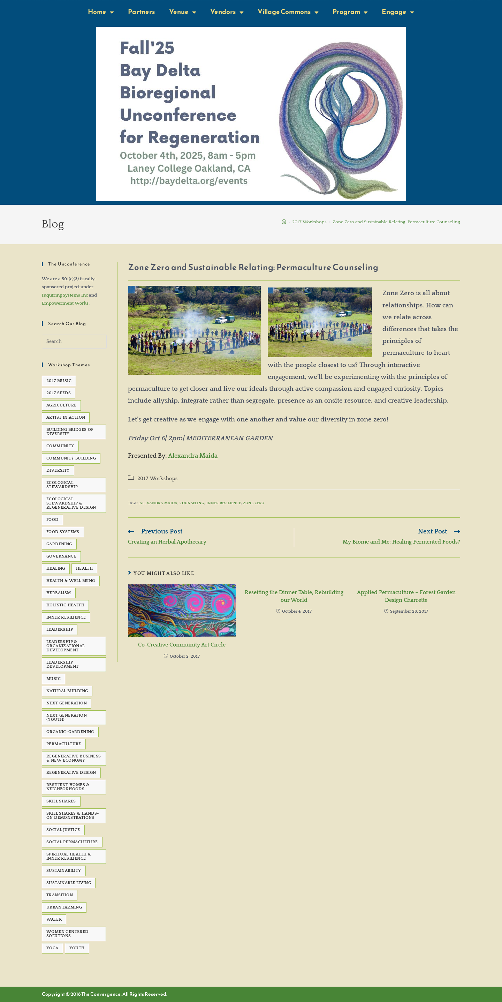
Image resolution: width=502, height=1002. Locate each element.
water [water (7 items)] (54, 919)
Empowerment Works (65, 303)
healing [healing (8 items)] (55, 568)
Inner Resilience (223, 503)
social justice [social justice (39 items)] (63, 830)
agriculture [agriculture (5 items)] (61, 405)
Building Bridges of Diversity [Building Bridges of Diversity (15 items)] (69, 431)
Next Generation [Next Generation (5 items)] (66, 703)
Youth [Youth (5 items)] (77, 948)
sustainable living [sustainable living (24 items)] (68, 883)
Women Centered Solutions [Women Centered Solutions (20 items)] (67, 933)
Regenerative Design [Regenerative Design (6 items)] (71, 772)
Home (101, 12)
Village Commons (288, 12)
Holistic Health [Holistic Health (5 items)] (65, 605)
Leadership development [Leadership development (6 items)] (62, 664)
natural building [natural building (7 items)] (67, 691)
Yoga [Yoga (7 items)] (52, 948)
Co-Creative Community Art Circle (182, 645)
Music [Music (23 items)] (53, 678)
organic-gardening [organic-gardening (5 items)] (70, 732)
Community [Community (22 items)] (60, 446)
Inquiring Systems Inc (65, 295)
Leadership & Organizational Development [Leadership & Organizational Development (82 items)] (65, 646)
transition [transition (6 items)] (59, 895)
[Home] (284, 221)
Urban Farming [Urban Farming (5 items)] (64, 907)
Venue (182, 12)
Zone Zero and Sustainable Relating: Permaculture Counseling (396, 221)
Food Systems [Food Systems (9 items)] (62, 532)
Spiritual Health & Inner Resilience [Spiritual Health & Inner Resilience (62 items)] (68, 856)
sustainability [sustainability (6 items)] (63, 870)
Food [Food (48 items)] (52, 519)
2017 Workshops (157, 478)
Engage (398, 12)
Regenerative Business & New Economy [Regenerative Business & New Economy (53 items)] (73, 758)
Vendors (227, 12)
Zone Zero (253, 503)
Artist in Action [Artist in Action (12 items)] (65, 417)
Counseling (192, 503)
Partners (141, 12)
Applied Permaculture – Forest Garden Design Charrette (406, 596)
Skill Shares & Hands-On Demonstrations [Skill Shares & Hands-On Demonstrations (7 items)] (72, 815)
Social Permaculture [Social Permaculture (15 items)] (72, 842)
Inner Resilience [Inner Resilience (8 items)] (66, 617)
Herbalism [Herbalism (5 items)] (58, 593)
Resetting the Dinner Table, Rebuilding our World (294, 596)
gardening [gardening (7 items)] (59, 544)
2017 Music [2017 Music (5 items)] (58, 381)
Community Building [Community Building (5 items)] (71, 458)
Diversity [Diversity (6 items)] (58, 470)
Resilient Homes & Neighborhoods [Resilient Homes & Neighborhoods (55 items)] (68, 787)
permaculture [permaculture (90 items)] (63, 744)
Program (350, 12)
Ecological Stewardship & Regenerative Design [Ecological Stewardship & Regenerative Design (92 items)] (71, 503)
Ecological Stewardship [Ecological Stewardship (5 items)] (62, 484)
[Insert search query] (74, 342)
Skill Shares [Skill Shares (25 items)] (61, 801)
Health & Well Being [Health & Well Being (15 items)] (70, 580)
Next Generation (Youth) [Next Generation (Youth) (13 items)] (66, 717)
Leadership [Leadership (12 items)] (59, 629)
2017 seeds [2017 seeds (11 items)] (58, 393)
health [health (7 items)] (84, 568)
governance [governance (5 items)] (61, 556)
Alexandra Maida (193, 456)
